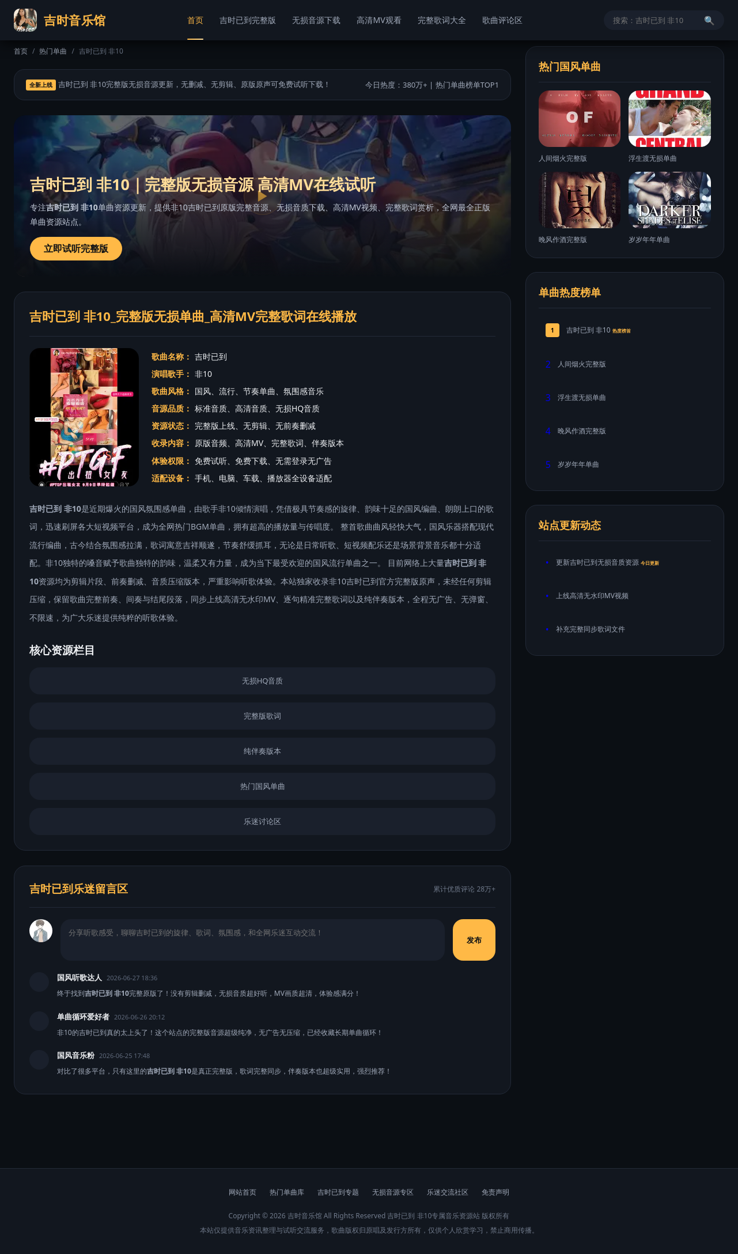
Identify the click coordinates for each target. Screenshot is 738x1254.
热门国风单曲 (262, 786)
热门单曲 (53, 51)
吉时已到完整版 (247, 19)
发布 (474, 940)
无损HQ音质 (262, 680)
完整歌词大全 (442, 19)
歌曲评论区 (502, 19)
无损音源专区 (393, 1192)
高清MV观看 (379, 19)
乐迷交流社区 (447, 1192)
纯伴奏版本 (262, 751)
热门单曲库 (287, 1192)
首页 (195, 19)
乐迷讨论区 (262, 821)
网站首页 (242, 1192)
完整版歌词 (262, 716)
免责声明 (495, 1192)
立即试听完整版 (76, 248)
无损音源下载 (316, 19)
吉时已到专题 (338, 1192)
